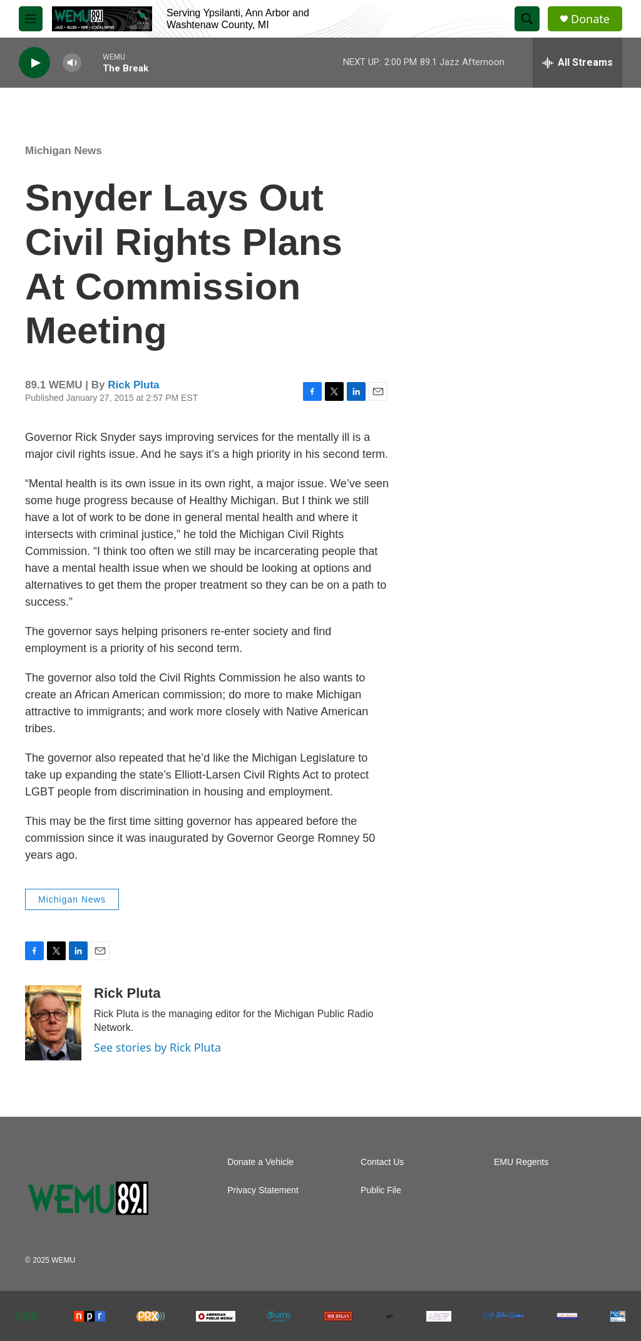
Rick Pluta (133, 385)
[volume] (72, 63)
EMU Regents (521, 1162)
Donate (590, 19)
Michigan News (63, 151)
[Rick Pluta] (53, 1022)
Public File (381, 1190)
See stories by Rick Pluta (157, 1047)
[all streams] (577, 63)
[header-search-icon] (527, 18)
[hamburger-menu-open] (31, 18)
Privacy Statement (263, 1190)
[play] (34, 63)
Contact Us (382, 1162)
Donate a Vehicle (260, 1162)
